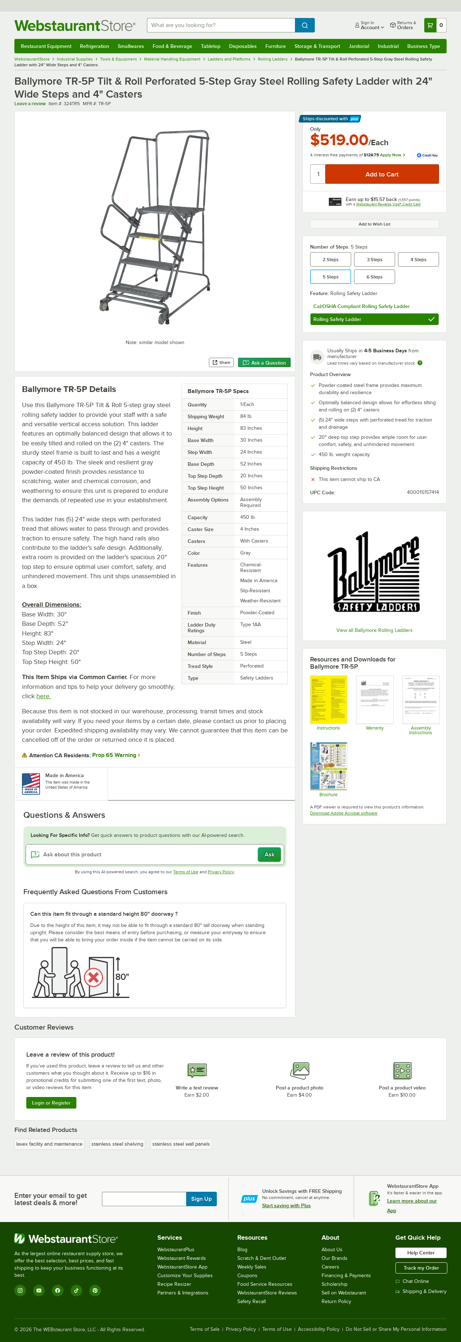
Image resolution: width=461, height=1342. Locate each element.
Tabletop (210, 46)
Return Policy (336, 1301)
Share (221, 362)
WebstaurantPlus (175, 1249)
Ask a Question (264, 363)
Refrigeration (94, 46)
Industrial (388, 46)
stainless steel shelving (117, 1144)
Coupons (247, 1275)
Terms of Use (185, 871)
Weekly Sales (252, 1267)
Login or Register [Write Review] (51, 1103)
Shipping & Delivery (421, 1291)
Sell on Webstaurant (344, 1293)
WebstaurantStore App (182, 1267)
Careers (330, 1267)
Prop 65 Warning (114, 755)
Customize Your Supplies (185, 1275)
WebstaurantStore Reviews (267, 1293)
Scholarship (335, 1284)
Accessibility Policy (319, 1329)
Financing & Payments (346, 1275)
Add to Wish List (374, 224)
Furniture (275, 46)
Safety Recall (251, 1301)
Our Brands (335, 1258)
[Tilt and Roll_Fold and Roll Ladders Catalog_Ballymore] (328, 769)
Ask (269, 854)
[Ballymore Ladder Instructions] (328, 705)
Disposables (243, 46)
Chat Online (412, 1281)
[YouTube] (39, 1290)
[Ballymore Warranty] (374, 705)
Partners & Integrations (183, 1293)
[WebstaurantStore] (73, 1238)
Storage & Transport (317, 46)
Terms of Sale (205, 1329)
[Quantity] (318, 174)
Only (315, 129)
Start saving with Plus (286, 1205)
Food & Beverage (172, 46)
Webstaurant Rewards (181, 1258)
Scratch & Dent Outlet (261, 1258)
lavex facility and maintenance (49, 1144)
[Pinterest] (95, 1290)
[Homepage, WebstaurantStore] (74, 25)
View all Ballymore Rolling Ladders (374, 630)
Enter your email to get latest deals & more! (50, 1199)
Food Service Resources (264, 1284)
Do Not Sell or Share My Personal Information (396, 1329)
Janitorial (359, 46)
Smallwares (131, 46)
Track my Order (421, 1268)
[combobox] (221, 25)
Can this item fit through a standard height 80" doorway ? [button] (104, 914)
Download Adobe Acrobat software (343, 813)
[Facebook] (57, 1290)
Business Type (423, 46)
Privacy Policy (221, 871)
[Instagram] (20, 1290)
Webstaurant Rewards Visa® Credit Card (388, 204)
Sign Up (201, 1199)
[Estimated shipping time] (420, 363)
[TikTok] (76, 1290)
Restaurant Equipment (46, 46)
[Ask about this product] (155, 854)
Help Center (421, 1253)
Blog (242, 1249)
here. (43, 696)
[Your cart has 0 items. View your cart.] (435, 25)
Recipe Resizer (174, 1284)
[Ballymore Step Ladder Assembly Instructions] (421, 705)
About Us (332, 1249)
